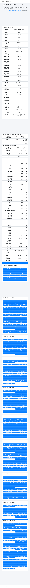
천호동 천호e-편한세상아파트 (21, 543)
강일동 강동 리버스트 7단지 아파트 (9, 302)
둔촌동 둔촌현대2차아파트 (21, 403)
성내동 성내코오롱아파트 (9, 491)
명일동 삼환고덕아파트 (9, 437)
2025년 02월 (21, 279)
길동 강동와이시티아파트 (9, 364)
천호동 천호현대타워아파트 (21, 566)
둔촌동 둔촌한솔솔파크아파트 (21, 400)
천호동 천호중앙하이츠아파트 (21, 559)
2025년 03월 (9, 279)
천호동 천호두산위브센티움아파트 (21, 549)
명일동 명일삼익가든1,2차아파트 (9, 424)
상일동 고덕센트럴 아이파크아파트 (21, 455)
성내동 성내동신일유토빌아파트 (9, 487)
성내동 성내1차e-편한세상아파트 (9, 483)
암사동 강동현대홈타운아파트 (21, 505)
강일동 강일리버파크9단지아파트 (21, 325)
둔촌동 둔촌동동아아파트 (9, 394)
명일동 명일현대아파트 (21, 434)
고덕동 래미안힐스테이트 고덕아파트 (21, 353)
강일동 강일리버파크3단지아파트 (21, 315)
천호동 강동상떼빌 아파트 (21, 523)
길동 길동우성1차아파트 (9, 375)
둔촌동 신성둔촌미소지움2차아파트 (9, 411)
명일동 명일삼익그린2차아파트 (21, 427)
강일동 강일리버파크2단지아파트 (9, 315)
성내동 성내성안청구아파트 (21, 489)
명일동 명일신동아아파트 (21, 430)
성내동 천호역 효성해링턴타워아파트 (21, 494)
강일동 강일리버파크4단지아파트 (9, 318)
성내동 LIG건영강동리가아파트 (9, 478)
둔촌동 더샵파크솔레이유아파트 (21, 391)
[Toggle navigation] (26, 1)
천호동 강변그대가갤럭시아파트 (21, 531)
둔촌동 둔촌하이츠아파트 (9, 400)
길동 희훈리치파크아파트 (9, 383)
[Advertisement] (15, 19)
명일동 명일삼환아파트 (9, 430)
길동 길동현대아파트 (8, 380)
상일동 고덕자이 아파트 (9, 460)
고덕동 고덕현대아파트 (9, 352)
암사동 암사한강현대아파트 (21, 513)
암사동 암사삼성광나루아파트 (9, 511)
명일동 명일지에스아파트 (9, 432)
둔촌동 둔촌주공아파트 (21, 396)
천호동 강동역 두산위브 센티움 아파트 (9, 528)
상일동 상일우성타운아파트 (9, 469)
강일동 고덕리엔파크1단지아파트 (21, 328)
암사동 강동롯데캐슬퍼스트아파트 (9, 506)
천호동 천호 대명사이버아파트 (9, 543)
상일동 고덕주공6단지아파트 (9, 465)
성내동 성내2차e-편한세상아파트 (21, 483)
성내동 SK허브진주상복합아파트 (21, 478)
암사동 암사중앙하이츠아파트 (9, 513)
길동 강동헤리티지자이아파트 (21, 364)
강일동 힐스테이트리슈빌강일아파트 (21, 332)
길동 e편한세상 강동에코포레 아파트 (9, 362)
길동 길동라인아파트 (21, 366)
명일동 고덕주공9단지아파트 (9, 419)
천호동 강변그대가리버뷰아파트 (9, 534)
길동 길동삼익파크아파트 (9, 369)
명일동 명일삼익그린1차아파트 (9, 427)
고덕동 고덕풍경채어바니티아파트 (21, 350)
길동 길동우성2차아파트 (21, 375)
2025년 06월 (21, 275)
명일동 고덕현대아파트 (21, 419)
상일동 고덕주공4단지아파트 (9, 463)
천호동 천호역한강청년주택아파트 (9, 557)
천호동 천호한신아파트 (21, 564)
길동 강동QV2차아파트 (21, 361)
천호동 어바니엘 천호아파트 (9, 540)
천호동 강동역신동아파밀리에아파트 (21, 528)
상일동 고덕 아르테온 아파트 (9, 450)
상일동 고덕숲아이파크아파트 (9, 457)
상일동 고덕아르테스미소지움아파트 (21, 458)
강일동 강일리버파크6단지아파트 (9, 322)
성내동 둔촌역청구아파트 (21, 480)
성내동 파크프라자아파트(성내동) (9, 498)
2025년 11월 (9, 270)
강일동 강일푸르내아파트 (9, 327)
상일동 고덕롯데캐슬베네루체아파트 (21, 451)
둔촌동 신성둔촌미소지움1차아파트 (21, 408)
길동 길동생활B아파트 (9, 371)
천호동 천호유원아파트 (9, 559)
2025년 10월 (21, 270)
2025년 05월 (9, 277)
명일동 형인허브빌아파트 (21, 437)
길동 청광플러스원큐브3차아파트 (21, 381)
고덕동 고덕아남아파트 (21, 345)
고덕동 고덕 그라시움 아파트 (9, 339)
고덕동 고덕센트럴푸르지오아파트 (21, 342)
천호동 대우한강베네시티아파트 (21, 534)
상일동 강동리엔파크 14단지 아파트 (21, 445)
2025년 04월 (21, 277)
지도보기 (15, 262)
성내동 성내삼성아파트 (9, 489)
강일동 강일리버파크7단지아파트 (21, 322)
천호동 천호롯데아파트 (9, 551)
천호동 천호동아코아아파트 (21, 546)
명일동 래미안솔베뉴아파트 (9, 421)
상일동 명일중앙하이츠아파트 (21, 465)
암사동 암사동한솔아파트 (9, 508)
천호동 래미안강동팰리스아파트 (9, 538)
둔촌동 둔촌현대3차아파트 (9, 405)
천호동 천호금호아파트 (9, 546)
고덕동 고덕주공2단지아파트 (21, 347)
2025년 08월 (21, 273)
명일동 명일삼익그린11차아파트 (21, 424)
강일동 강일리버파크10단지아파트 (21, 308)
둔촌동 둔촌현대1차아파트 (9, 403)
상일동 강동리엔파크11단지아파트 (9, 448)
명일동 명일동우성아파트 (21, 421)
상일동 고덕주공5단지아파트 (21, 463)
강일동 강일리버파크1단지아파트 (21, 312)
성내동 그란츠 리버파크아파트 (9, 480)
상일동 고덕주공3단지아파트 (21, 460)
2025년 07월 (9, 275)
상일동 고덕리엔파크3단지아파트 (9, 455)
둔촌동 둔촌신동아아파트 (9, 396)
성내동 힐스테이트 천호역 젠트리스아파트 (21, 498)
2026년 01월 (9, 268)
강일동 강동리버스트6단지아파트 (21, 305)
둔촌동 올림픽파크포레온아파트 (21, 411)
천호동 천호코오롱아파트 (9, 561)
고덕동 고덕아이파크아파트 (9, 347)
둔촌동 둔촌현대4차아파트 (9, 407)
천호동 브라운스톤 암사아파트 (21, 537)
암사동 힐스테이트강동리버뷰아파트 (21, 516)
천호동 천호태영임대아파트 (9, 564)
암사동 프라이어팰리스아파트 (9, 515)
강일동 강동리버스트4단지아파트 (9, 305)
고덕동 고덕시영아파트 (9, 345)
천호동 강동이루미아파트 (9, 530)
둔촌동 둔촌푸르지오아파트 (9, 398)
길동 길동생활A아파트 (21, 369)
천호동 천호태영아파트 (21, 561)
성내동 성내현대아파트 (21, 491)
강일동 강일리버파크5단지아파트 (21, 318)
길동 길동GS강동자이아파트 (9, 366)
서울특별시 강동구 (18, 10)
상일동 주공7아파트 (21, 469)
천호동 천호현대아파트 (9, 566)
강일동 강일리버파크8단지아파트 (9, 325)
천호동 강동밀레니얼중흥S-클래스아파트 (9, 524)
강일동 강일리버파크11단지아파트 (9, 312)
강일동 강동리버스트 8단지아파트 (21, 302)
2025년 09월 (9, 273)
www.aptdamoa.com (14, 586)
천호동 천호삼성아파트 (21, 551)
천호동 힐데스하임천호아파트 (9, 568)
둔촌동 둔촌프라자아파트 (21, 398)
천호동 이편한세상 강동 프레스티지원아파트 (21, 541)
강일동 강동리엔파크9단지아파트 (9, 308)
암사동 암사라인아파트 (21, 508)
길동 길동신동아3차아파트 (21, 371)
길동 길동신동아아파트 (9, 373)
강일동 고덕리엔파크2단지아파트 (9, 332)
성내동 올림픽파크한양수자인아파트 (9, 494)
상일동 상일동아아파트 (21, 467)
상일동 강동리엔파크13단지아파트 (21, 448)
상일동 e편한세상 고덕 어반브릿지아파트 (9, 445)
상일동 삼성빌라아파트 (9, 467)
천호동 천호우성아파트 (21, 556)
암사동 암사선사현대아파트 (21, 511)
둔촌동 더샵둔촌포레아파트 (9, 390)
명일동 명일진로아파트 (21, 432)
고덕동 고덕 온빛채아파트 (21, 339)
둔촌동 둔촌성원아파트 (21, 394)
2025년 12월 (21, 268)
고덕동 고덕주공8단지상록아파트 (9, 350)
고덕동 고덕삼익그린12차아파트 (9, 342)
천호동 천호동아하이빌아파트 (9, 548)
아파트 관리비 (11, 10)
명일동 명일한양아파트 (9, 434)
